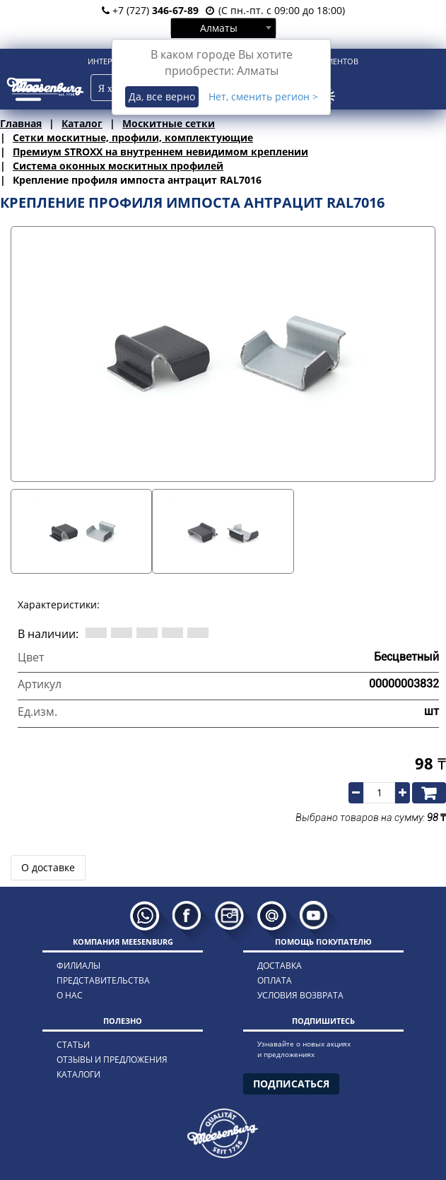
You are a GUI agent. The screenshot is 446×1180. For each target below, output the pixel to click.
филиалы (78, 966)
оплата (274, 980)
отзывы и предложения (112, 1060)
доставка (279, 966)
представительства (103, 980)
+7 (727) (150, 10)
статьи (73, 1045)
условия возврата (300, 995)
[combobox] (223, 27)
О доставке (48, 867)
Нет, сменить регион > (263, 96)
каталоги (78, 1074)
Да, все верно (162, 96)
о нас (70, 995)
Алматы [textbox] (218, 28)
